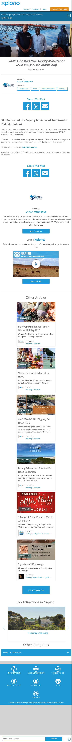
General (62, 89)
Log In (44, 9)
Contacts (26, 9)
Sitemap (61, 702)
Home (3, 14)
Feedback (35, 9)
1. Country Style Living (37, 633)
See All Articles (36, 590)
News (35, 89)
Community (23, 89)
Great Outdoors (37, 14)
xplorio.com (41, 702)
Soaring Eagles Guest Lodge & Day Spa (38, 577)
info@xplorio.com (32, 702)
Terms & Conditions (52, 702)
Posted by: (21, 79)
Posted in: (20, 86)
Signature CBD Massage (31, 564)
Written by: (36, 208)
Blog (27, 14)
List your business (59, 9)
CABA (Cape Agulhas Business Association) (38, 534)
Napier (22, 14)
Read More (36, 281)
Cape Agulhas (12, 14)
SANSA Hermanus (25, 81)
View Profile (36, 231)
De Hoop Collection (33, 343)
